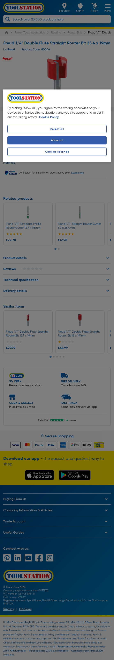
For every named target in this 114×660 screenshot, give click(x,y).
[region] (57, 126)
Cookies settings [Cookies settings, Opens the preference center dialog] (57, 152)
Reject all (57, 129)
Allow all (57, 140)
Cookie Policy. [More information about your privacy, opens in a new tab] (49, 117)
